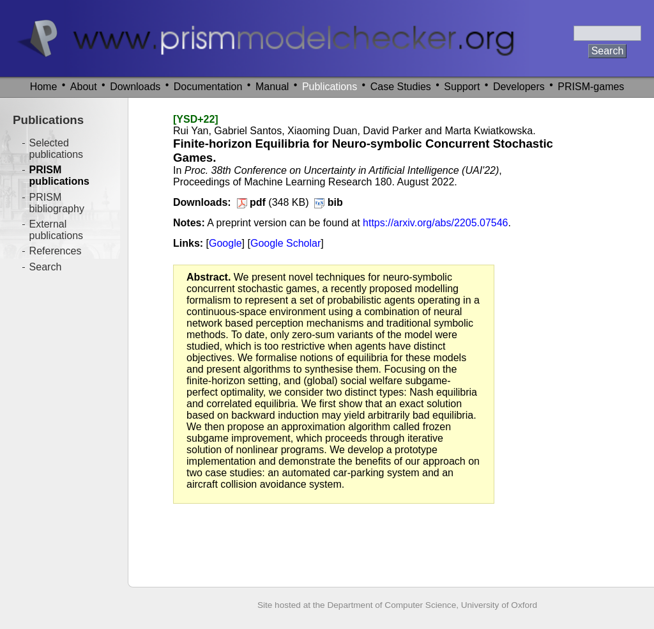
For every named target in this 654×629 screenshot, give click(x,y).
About (83, 86)
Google (225, 243)
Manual (272, 86)
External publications (56, 230)
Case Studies (400, 86)
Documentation (208, 86)
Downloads (135, 86)
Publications (329, 86)
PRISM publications (59, 175)
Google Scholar (285, 243)
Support (462, 86)
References (55, 250)
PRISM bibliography (56, 203)
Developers (519, 86)
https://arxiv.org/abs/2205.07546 (435, 222)
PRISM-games (591, 86)
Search (45, 266)
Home (43, 86)
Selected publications (56, 148)
